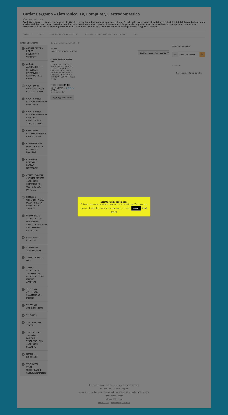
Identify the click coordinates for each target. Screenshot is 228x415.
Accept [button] (136, 208)
